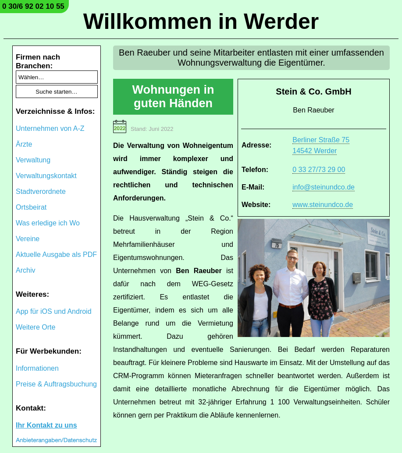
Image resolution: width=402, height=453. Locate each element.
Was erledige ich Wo (48, 223)
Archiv (25, 270)
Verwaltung (33, 160)
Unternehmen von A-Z (50, 128)
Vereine (27, 238)
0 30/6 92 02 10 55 (33, 6)
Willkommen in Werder (201, 21)
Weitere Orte (35, 327)
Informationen (37, 368)
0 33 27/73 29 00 (318, 169)
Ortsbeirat (31, 207)
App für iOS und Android (54, 311)
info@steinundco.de (323, 187)
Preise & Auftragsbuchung (56, 384)
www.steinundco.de (322, 204)
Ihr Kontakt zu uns (46, 425)
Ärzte (24, 144)
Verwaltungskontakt (46, 175)
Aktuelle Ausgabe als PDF (56, 254)
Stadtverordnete (41, 191)
